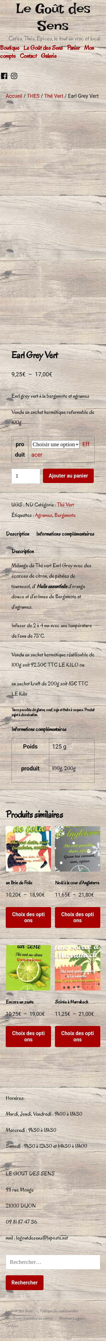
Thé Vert (54, 96)
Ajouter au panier (68, 476)
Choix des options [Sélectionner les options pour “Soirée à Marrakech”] (77, 1036)
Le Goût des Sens (53, 17)
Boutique (9, 48)
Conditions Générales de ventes (29, 1318)
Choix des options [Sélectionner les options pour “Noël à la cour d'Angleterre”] (77, 917)
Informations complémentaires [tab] (65, 533)
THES (33, 96)
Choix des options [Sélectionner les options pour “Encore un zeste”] (28, 1036)
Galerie (49, 56)
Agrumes (43, 515)
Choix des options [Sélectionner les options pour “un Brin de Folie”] (28, 917)
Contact (28, 56)
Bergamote (65, 515)
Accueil (14, 96)
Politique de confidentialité (59, 1311)
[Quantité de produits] (25, 476)
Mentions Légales (72, 1318)
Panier (73, 48)
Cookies (12, 1325)
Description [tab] (17, 533)
